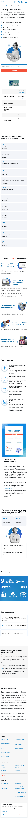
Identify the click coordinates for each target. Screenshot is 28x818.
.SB (3, 241)
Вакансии (17, 770)
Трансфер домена (5, 743)
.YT (3, 196)
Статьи (2, 791)
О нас (2, 765)
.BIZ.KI (3, 205)
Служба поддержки (20, 786)
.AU (3, 213)
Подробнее (4, 811)
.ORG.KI (4, 222)
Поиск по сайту (5, 783)
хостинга (3, 715)
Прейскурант (21, 92)
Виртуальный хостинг (20, 739)
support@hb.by (8, 488)
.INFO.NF (4, 179)
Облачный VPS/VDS (20, 742)
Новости (17, 767)
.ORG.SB (4, 187)
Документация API (20, 796)
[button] (14, 619)
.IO (3, 232)
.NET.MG (4, 161)
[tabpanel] (14, 100)
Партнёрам (18, 783)
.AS (3, 170)
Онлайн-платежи (19, 748)
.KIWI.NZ (4, 153)
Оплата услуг (4, 786)
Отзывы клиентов (19, 765)
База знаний (4, 788)
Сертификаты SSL (5, 756)
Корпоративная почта (6, 746)
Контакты (3, 767)
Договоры (3, 770)
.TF (3, 144)
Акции (3, 775)
